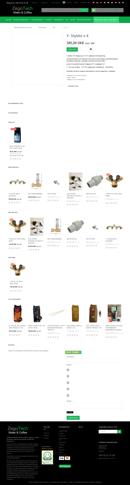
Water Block (91, 194)
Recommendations (15, 103)
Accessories (13, 113)
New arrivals (13, 167)
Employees (45, 2)
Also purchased (14, 299)
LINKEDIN (46, 435)
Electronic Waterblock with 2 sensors (74, 196)
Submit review (73, 418)
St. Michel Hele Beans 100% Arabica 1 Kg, (17, 327)
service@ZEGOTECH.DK (108, 458)
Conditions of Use (63, 439)
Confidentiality (63, 431)
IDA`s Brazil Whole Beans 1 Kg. (74, 327)
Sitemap (61, 447)
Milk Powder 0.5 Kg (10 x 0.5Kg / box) (17, 147)
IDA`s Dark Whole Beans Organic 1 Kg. (94, 327)
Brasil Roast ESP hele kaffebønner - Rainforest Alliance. (114, 328)
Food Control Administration (47, 447)
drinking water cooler (24, 470)
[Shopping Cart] (107, 10)
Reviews (11, 345)
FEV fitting (51, 194)
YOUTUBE (46, 438)
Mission (61, 452)
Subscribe (119, 431)
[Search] (84, 10)
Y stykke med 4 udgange (14, 195)
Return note (62, 442)
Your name (70, 357)
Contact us (34, 2)
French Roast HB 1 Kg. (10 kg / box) (36, 327)
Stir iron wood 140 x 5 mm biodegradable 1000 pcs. (56, 328)
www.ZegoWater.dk (14, 458)
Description (73, 86)
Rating (69, 365)
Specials (11, 122)
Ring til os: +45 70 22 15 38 (17, 3)
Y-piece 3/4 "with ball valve (114, 195)
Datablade (61, 445)
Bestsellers (12, 212)
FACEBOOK (46, 433)
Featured (11, 258)
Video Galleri (55, 2)
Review (69, 401)
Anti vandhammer (35, 194)
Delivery (61, 433)
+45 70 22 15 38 (107, 455)
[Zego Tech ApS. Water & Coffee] (22, 9)
